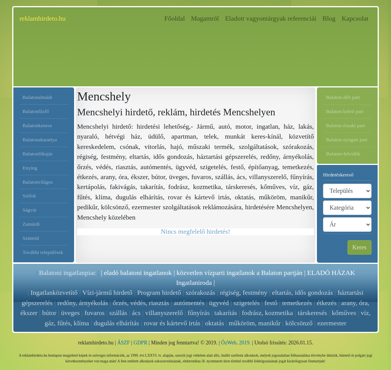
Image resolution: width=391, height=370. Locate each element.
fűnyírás (198, 313)
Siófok (29, 196)
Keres (359, 247)
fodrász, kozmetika (267, 313)
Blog (328, 18)
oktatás (214, 323)
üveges (70, 313)
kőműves (344, 313)
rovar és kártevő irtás (172, 323)
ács (136, 313)
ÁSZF (123, 343)
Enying (30, 168)
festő (270, 303)
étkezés (326, 303)
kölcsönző (298, 323)
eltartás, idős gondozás (302, 292)
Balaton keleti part (345, 111)
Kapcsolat (355, 18)
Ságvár (30, 210)
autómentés (189, 303)
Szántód (31, 238)
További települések (43, 252)
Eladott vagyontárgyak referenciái (270, 18)
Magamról (205, 18)
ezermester (331, 323)
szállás (118, 313)
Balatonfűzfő (36, 111)
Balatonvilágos (38, 182)
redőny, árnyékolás (82, 303)
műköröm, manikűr (255, 323)
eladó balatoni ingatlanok (138, 272)
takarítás (225, 313)
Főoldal (176, 17)
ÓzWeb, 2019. (236, 343)
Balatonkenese (37, 125)
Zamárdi (31, 224)
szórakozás (200, 292)
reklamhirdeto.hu (42, 18)
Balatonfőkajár (38, 154)
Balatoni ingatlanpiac (67, 272)
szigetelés (247, 303)
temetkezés (297, 303)
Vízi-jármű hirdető (107, 292)
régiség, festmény (243, 292)
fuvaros (94, 313)
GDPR (140, 343)
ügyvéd (219, 303)
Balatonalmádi (37, 97)
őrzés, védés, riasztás (141, 303)
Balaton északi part (345, 125)
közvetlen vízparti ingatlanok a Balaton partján (239, 272)
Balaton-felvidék (343, 154)
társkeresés (312, 313)
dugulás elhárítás (116, 323)
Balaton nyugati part (346, 139)
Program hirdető (159, 292)
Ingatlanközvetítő (54, 292)
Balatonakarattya (40, 139)
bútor (49, 313)
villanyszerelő (164, 313)
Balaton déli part (343, 97)
